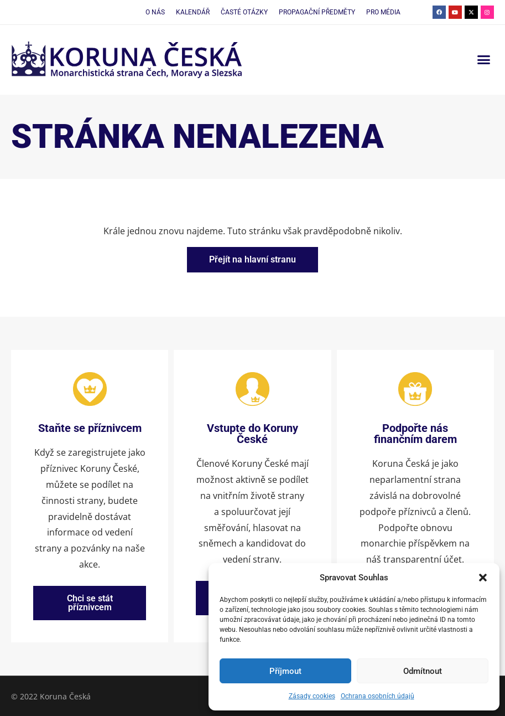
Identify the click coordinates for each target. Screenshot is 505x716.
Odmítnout (422, 671)
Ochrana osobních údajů (377, 696)
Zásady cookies (312, 696)
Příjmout (285, 671)
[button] (482, 577)
